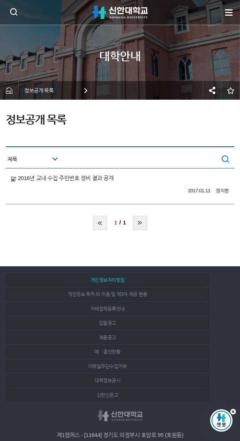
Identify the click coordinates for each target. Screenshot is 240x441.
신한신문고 (192, 316)
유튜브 (137, 415)
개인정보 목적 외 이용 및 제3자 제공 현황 (118, 283)
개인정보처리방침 (43, 287)
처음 (100, 223)
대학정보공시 (117, 316)
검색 (14, 12)
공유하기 (212, 90)
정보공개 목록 (39, 90)
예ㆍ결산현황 (192, 301)
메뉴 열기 (228, 12)
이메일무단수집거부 (43, 316)
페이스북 (104, 415)
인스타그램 (121, 415)
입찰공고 (43, 301)
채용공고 (117, 301)
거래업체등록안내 (192, 287)
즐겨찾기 (230, 90)
